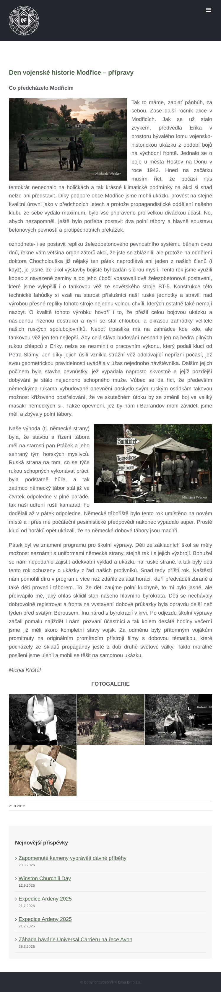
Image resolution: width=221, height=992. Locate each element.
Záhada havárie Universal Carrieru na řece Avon (75, 939)
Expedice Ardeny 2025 (45, 899)
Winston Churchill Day (45, 878)
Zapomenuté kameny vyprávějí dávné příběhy (72, 858)
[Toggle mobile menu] (209, 10)
